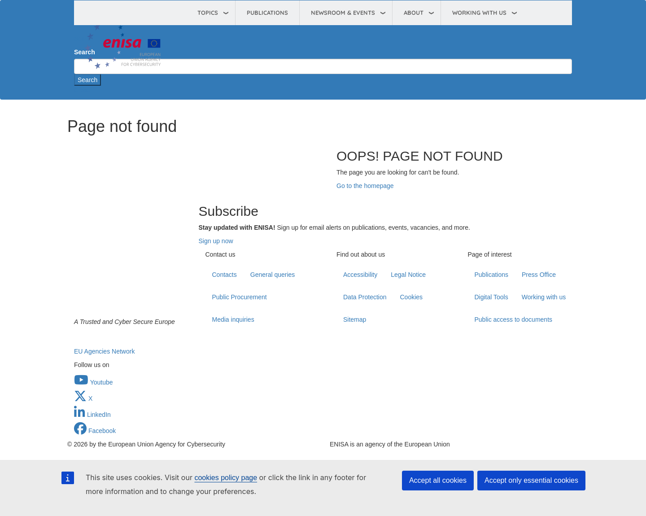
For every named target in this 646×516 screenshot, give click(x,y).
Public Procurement (239, 297)
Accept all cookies (438, 480)
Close (82, 90)
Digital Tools (491, 297)
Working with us (544, 297)
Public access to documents (514, 319)
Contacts (224, 274)
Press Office (539, 274)
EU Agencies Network (104, 351)
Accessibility (360, 274)
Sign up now (216, 241)
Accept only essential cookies (531, 480)
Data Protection (365, 297)
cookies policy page (225, 477)
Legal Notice (408, 274)
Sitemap (354, 319)
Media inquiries (233, 319)
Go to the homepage (365, 185)
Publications (267, 12)
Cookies (411, 297)
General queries (272, 274)
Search (84, 38)
